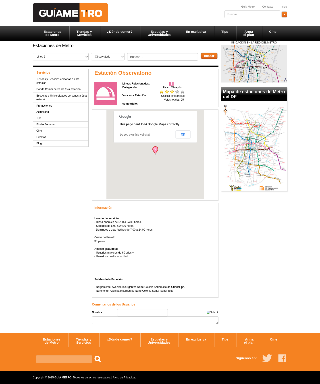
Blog (39, 143)
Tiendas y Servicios (84, 33)
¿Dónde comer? (120, 31)
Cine (272, 31)
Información (103, 207)
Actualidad (42, 112)
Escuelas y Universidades (159, 33)
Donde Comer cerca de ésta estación (58, 89)
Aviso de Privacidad (124, 377)
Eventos (41, 137)
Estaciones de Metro (52, 33)
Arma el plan (248, 33)
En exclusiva (196, 31)
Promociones (44, 105)
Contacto (267, 6)
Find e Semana (45, 124)
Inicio (284, 6)
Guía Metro (248, 6)
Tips (224, 31)
